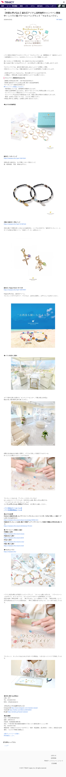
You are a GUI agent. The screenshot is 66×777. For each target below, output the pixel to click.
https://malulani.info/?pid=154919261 (15, 158)
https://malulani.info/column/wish (14, 546)
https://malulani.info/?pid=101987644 (15, 224)
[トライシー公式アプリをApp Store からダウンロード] (10, 760)
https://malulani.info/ (10, 552)
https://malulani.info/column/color (14, 542)
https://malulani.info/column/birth (14, 538)
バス (26, 6)
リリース (11, 9)
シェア (6, 745)
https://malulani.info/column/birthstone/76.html (18, 526)
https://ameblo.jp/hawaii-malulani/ (18, 712)
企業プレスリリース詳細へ (12, 733)
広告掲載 (54, 763)
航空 (2, 6)
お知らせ (53, 755)
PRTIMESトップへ (9, 735)
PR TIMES (59, 19)
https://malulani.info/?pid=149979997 (15, 290)
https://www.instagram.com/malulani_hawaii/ (24, 708)
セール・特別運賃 (12, 6)
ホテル (33, 6)
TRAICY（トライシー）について (53, 761)
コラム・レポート (50, 6)
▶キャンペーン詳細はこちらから (14, 86)
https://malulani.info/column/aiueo (14, 534)
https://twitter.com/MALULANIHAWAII (20, 710)
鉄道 (21, 6)
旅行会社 (40, 6)
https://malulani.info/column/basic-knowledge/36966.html (21, 520)
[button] (64, 2)
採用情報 (53, 758)
